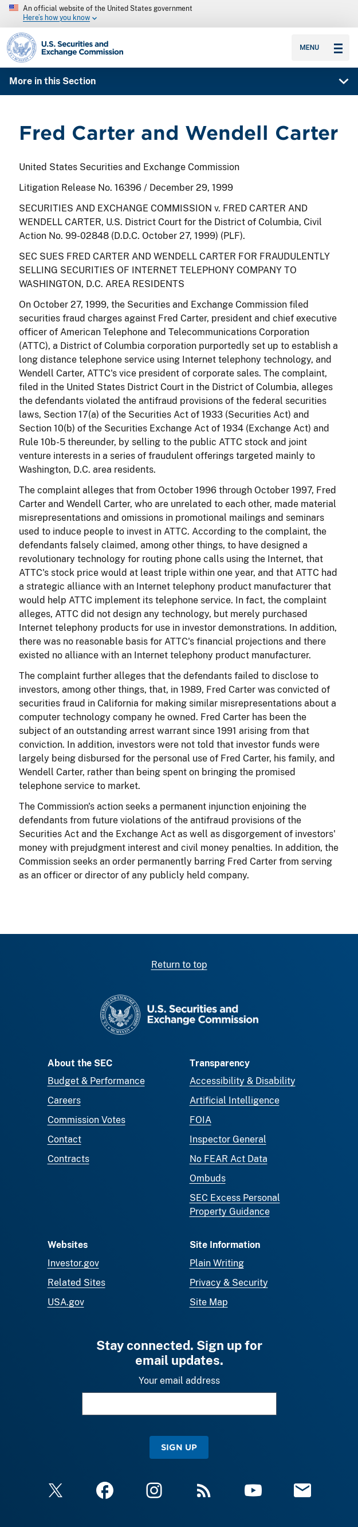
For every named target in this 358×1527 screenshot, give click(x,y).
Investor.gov (73, 1263)
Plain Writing (217, 1263)
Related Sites (76, 1282)
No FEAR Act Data (228, 1158)
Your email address (179, 1380)
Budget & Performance (96, 1080)
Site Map (209, 1302)
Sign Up (179, 1447)
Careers (64, 1100)
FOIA (200, 1119)
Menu (321, 48)
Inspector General (228, 1139)
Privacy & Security (229, 1282)
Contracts (68, 1158)
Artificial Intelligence (235, 1100)
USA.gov (66, 1302)
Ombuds (208, 1178)
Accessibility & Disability (243, 1080)
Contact (64, 1139)
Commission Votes (86, 1119)
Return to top (179, 964)
